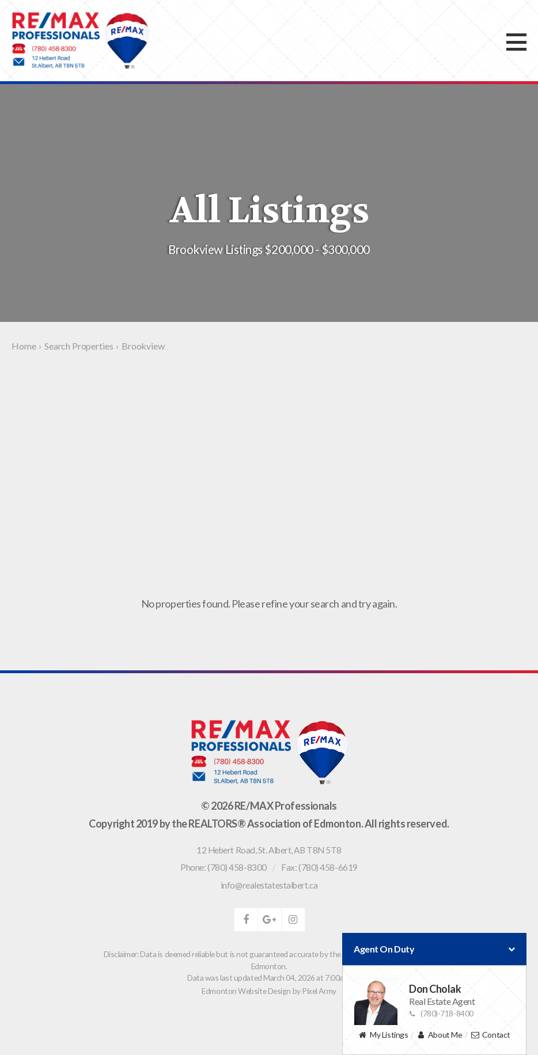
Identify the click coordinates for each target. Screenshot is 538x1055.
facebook (245, 919)
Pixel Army (319, 991)
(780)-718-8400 (441, 1013)
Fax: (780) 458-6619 (319, 867)
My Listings (383, 1035)
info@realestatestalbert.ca (269, 885)
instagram (293, 919)
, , (269, 850)
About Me (439, 1035)
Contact (490, 1035)
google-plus (269, 919)
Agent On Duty (434, 949)
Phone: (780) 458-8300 (223, 867)
